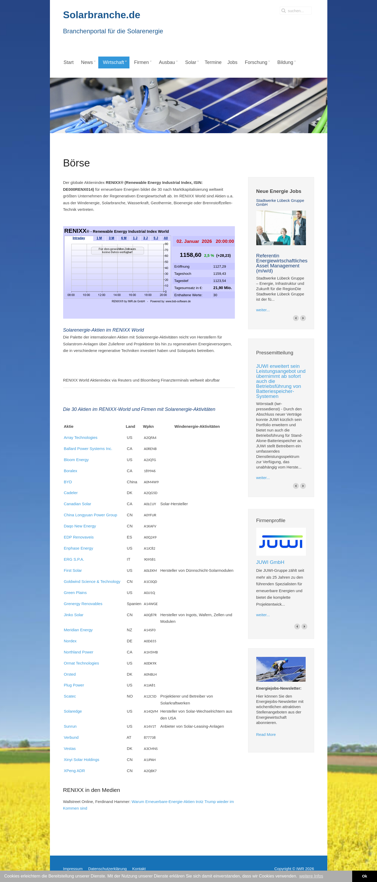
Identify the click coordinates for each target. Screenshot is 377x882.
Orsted (70, 674)
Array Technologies (80, 437)
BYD (68, 482)
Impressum (73, 868)
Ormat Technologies (81, 663)
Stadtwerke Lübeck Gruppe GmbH (280, 202)
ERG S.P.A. (74, 559)
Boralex (70, 470)
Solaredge (73, 711)
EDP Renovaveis (79, 537)
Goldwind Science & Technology (92, 581)
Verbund (71, 737)
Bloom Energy (76, 459)
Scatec (70, 696)
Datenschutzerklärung (107, 868)
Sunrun (70, 726)
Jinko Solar (73, 614)
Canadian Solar (77, 504)
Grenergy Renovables (83, 603)
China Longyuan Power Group (90, 515)
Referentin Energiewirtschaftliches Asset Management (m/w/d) (282, 263)
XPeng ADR (74, 770)
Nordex (70, 641)
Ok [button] (364, 876)
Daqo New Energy (80, 526)
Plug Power (74, 685)
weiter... (263, 310)
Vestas (70, 748)
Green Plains (75, 592)
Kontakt (139, 868)
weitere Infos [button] (311, 876)
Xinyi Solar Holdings (81, 759)
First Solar (73, 570)
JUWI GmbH (270, 562)
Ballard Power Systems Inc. (88, 448)
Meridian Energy (78, 630)
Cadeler (71, 492)
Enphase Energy (78, 548)
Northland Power (79, 652)
